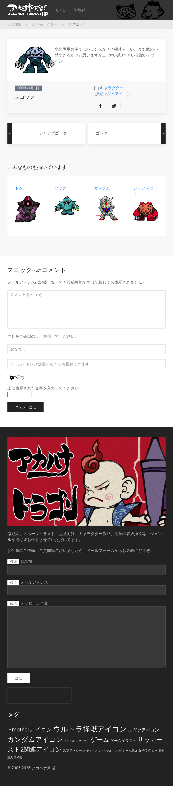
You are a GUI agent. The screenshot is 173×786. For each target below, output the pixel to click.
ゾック (60, 188)
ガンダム (102, 188)
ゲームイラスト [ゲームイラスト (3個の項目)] (123, 740)
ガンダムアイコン (115, 93)
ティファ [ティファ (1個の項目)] (91, 750)
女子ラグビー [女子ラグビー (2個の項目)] (148, 750)
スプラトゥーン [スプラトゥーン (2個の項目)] (74, 750)
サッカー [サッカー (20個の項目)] (150, 739)
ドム (19, 188)
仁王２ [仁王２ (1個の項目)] (133, 750)
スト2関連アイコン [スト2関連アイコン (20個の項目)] (34, 749)
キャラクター (44, 24)
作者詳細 (80, 10)
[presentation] (39, 695)
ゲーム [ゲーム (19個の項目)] (99, 739)
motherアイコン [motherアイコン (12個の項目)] (32, 729)
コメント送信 (25, 407)
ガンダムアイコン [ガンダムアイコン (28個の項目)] (35, 740)
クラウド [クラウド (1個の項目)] (83, 741)
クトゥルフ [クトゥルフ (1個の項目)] (70, 741)
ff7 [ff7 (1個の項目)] (9, 730)
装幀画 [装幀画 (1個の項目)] (18, 757)
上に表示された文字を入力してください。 (45, 388)
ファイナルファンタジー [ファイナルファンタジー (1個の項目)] (113, 750)
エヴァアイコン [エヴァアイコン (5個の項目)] (143, 729)
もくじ (60, 10)
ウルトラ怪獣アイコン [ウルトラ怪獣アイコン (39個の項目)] (90, 729)
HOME (14, 24)
